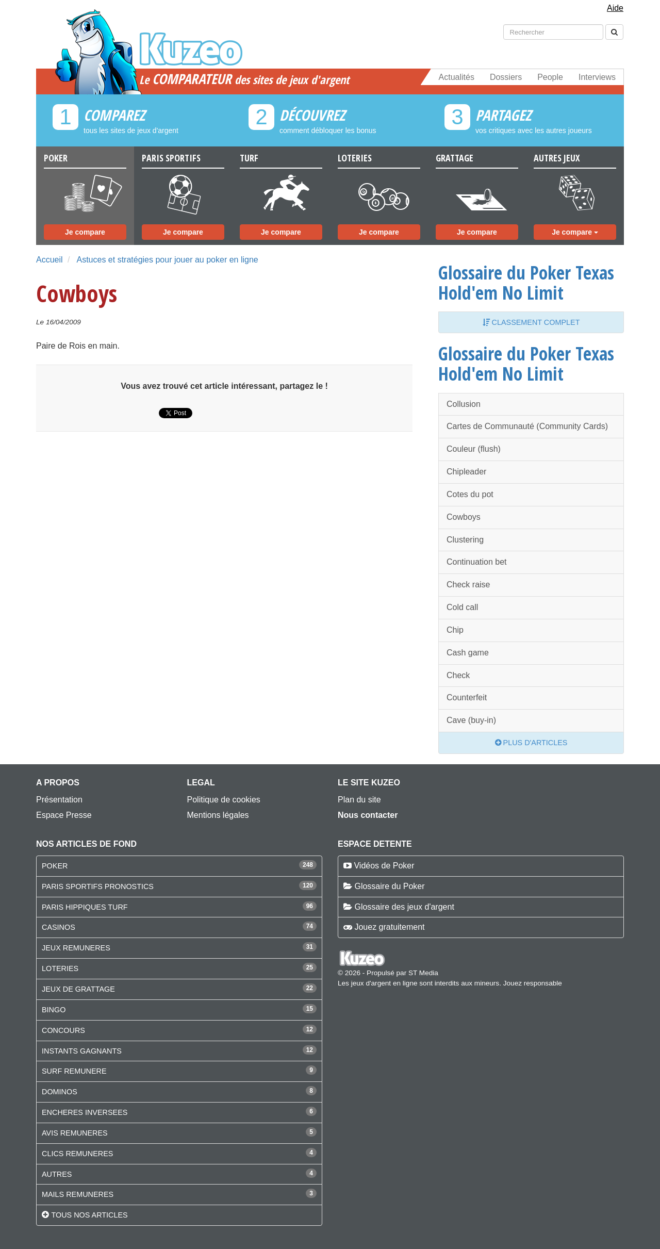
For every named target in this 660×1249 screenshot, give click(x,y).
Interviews (597, 77)
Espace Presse (64, 815)
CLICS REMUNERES (77, 1153)
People (550, 77)
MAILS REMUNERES (77, 1194)
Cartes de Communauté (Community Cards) (527, 426)
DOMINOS (59, 1092)
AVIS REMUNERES (75, 1133)
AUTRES (57, 1174)
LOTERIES (60, 968)
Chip (455, 630)
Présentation (59, 799)
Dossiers (506, 77)
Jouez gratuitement (389, 927)
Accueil (49, 259)
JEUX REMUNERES (76, 948)
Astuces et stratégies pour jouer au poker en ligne (167, 259)
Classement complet (531, 322)
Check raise (468, 584)
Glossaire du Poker (389, 886)
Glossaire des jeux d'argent (404, 906)
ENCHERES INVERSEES (84, 1112)
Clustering (465, 539)
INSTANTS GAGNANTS (82, 1051)
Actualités (456, 77)
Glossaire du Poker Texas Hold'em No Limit (526, 282)
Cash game (468, 652)
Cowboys (464, 517)
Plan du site (359, 799)
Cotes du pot (470, 494)
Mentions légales (218, 815)
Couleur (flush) (474, 449)
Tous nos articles (89, 1215)
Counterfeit (467, 697)
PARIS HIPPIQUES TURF (85, 907)
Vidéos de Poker (384, 865)
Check (458, 675)
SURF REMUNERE (74, 1071)
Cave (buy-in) (471, 720)
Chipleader (466, 471)
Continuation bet (477, 561)
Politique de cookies (223, 799)
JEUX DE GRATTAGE (78, 989)
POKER (55, 866)
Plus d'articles (531, 742)
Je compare (85, 232)
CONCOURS (63, 1030)
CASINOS (58, 927)
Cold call (462, 607)
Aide (615, 8)
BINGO (53, 1010)
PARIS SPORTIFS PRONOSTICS (98, 886)
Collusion (464, 404)
